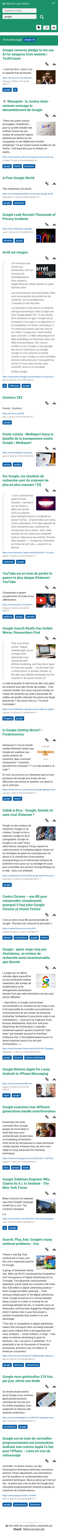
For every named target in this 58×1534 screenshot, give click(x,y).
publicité (8, 616)
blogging (8, 718)
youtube (31, 616)
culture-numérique (35, 1057)
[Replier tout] (53, 27)
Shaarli (17, 1529)
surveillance (21, 937)
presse (7, 464)
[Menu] (52, 4)
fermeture (35, 1504)
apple (6, 1095)
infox (6, 1167)
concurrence (32, 1365)
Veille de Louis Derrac (15, 3)
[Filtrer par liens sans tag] (38, 27)
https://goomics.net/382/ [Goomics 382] (13, 413)
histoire (18, 1057)
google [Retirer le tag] (29, 39)
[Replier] (54, 64)
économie (29, 166)
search (17, 798)
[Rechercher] (41, 17)
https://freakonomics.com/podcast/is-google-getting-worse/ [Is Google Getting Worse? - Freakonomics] (29, 789)
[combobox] (19, 16)
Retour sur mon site (33, 1529)
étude (26, 1167)
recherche (19, 203)
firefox (17, 166)
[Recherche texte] (19, 10)
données (8, 240)
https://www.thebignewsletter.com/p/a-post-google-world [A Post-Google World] (27, 194)
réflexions (14, 386)
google (7, 89)
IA (15, 89)
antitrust (18, 1365)
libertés (7, 937)
